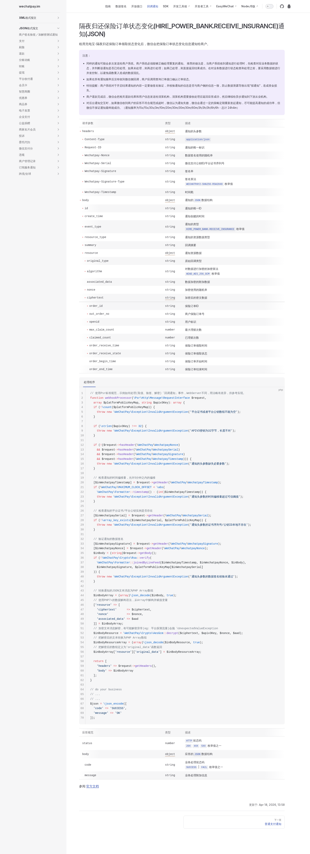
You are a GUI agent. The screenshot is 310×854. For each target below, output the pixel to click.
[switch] (269, 6)
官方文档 (92, 786)
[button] (39, 18)
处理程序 (89, 382)
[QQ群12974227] (289, 6)
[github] (281, 6)
